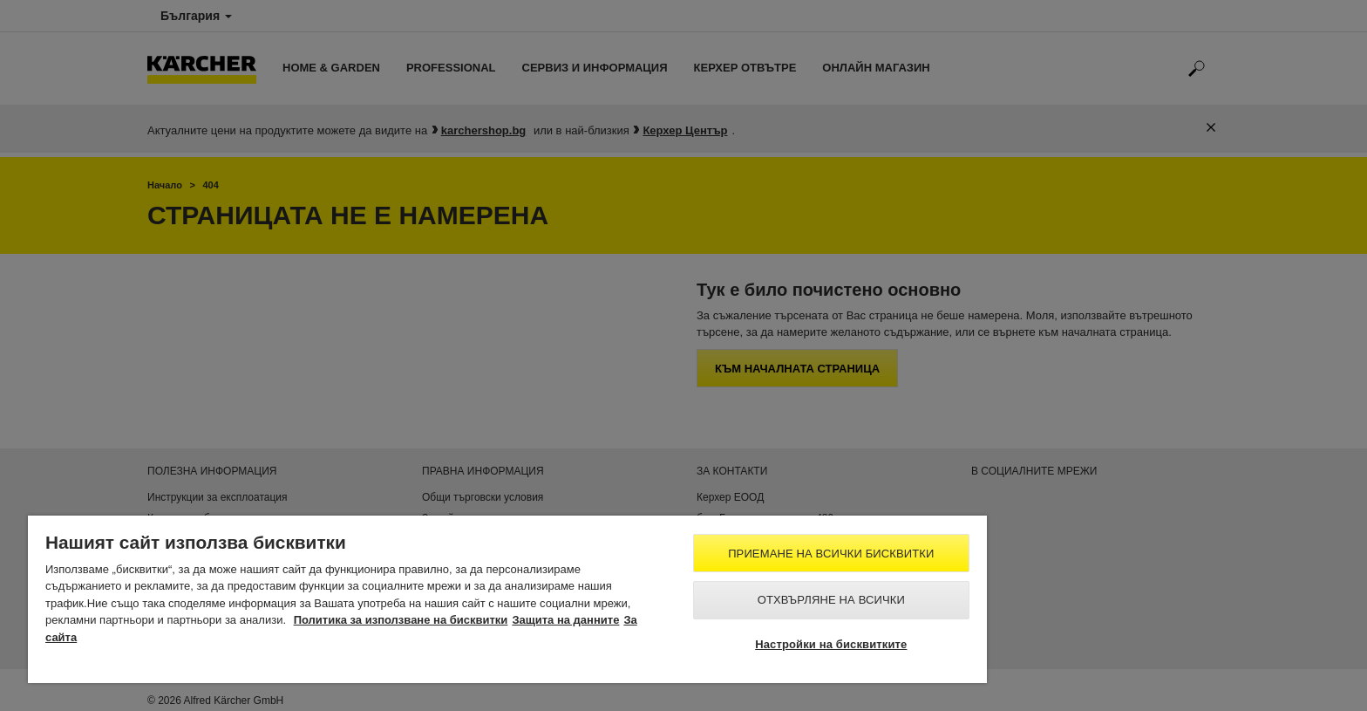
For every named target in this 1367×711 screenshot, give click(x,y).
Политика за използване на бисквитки (401, 619)
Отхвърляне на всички (831, 599)
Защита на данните (565, 619)
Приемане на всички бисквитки (831, 553)
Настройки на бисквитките (831, 644)
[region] (507, 599)
